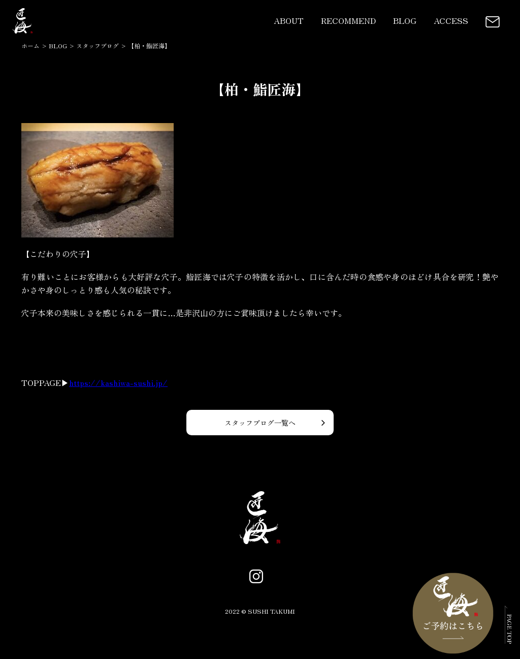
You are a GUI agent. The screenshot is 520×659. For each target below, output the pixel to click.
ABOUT (289, 20)
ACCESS (451, 20)
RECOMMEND (348, 20)
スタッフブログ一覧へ (260, 422)
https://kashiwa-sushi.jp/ (118, 382)
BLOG (404, 20)
